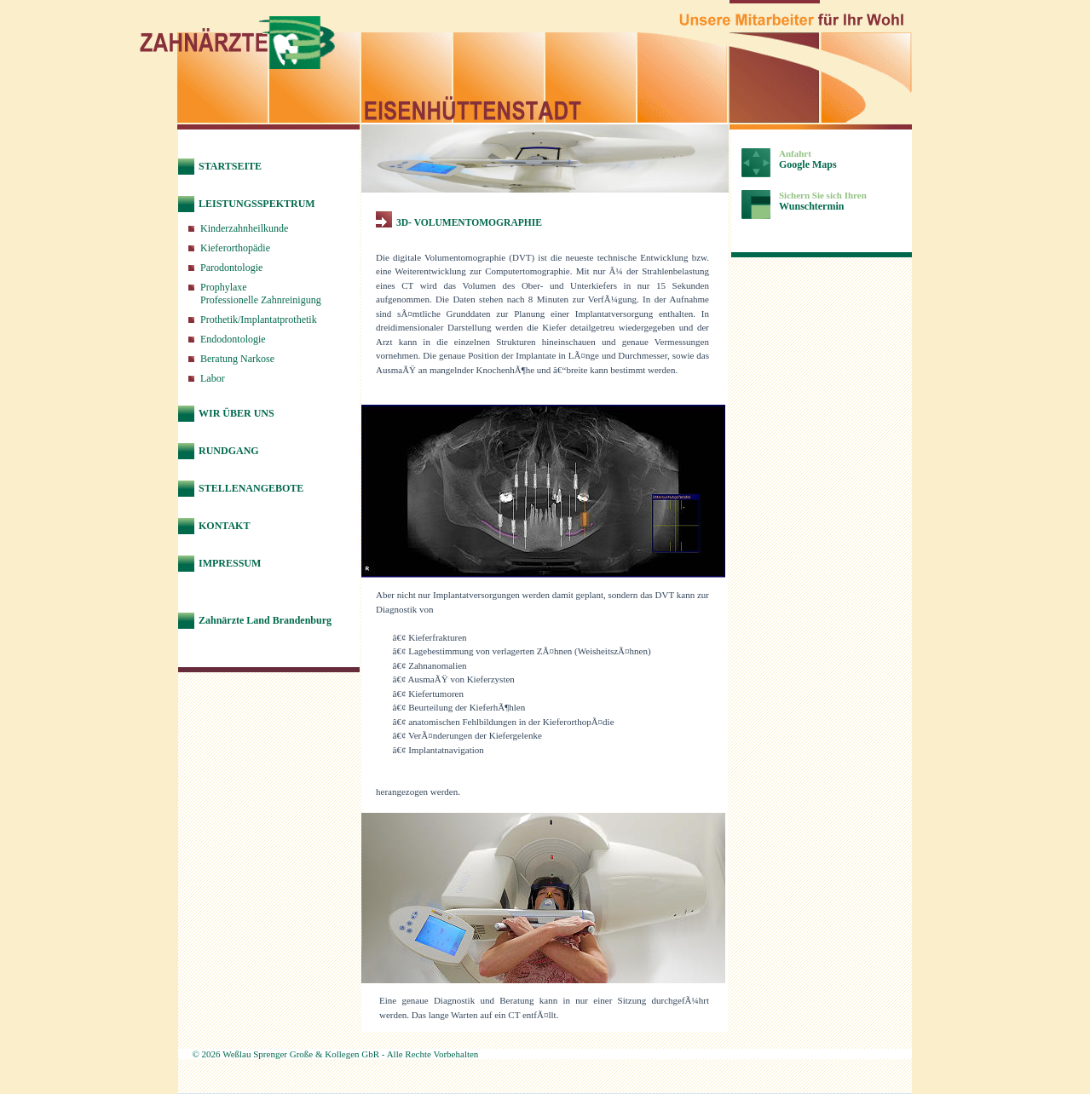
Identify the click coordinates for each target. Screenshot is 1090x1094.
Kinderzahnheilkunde (244, 228)
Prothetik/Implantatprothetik (258, 319)
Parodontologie (231, 268)
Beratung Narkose (237, 359)
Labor (212, 378)
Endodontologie (233, 339)
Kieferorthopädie (235, 248)
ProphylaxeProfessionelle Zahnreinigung (260, 293)
